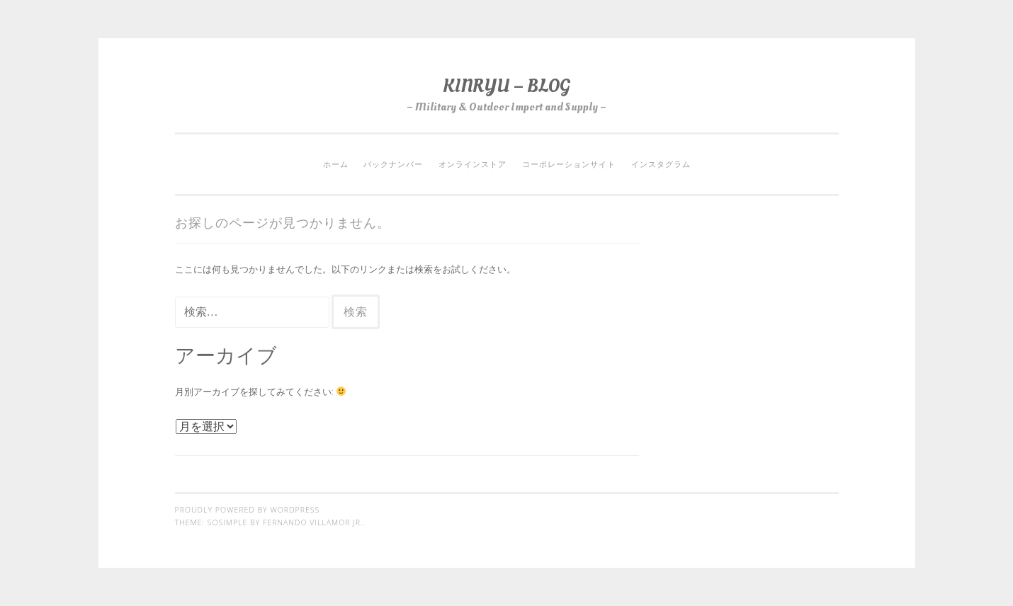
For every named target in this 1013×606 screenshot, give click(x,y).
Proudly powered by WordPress (247, 510)
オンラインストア (472, 164)
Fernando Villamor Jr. (313, 522)
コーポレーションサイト (569, 164)
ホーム (336, 164)
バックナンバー (393, 164)
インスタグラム (661, 164)
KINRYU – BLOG (506, 86)
